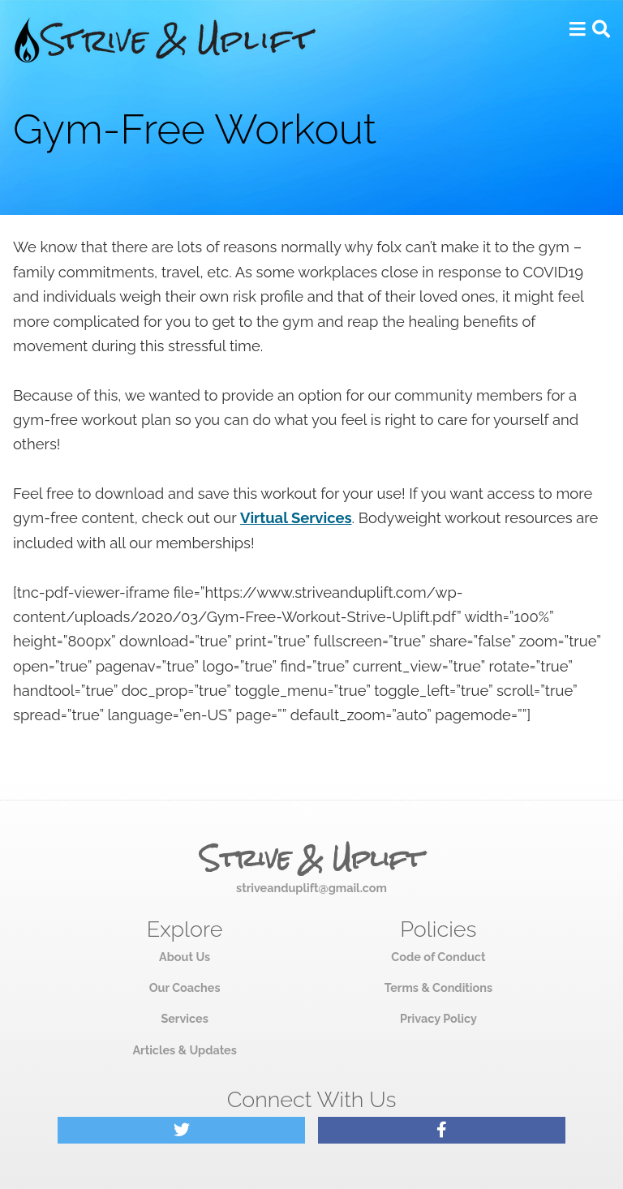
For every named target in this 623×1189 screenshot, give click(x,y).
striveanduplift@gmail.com (311, 888)
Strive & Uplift (311, 859)
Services (184, 1018)
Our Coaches (185, 987)
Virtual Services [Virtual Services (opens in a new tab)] (296, 517)
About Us (184, 957)
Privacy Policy (438, 1018)
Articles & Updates (184, 1050)
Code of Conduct (438, 957)
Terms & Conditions (438, 987)
